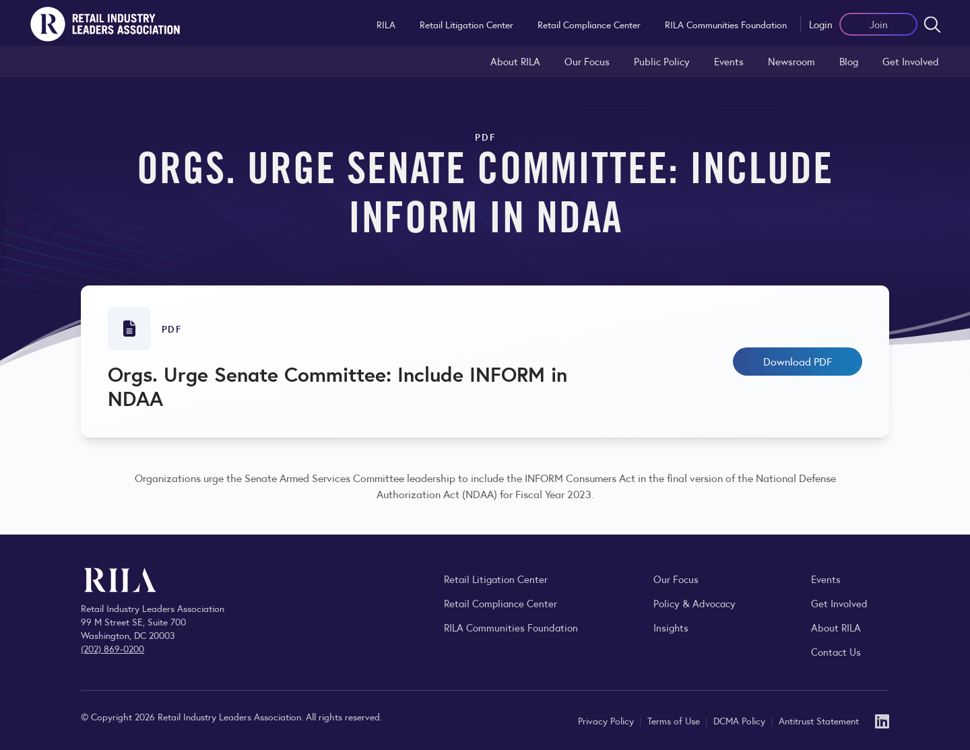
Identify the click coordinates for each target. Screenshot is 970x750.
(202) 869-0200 (112, 648)
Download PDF (797, 361)
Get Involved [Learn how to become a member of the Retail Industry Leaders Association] (910, 61)
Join (879, 24)
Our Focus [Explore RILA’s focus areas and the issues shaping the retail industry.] (587, 61)
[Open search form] (932, 24)
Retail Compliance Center (589, 24)
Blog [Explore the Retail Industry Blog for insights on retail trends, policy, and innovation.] (848, 61)
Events (729, 61)
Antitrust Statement (819, 720)
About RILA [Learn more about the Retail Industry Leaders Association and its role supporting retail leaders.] (515, 61)
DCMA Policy (740, 720)
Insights (670, 627)
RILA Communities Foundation (726, 24)
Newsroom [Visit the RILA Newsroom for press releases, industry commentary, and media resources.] (791, 61)
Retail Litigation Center (466, 24)
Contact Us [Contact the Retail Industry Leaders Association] (836, 651)
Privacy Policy (607, 720)
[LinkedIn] (882, 720)
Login (821, 24)
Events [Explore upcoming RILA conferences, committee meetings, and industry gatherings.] (826, 578)
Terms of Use (675, 720)
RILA (386, 24)
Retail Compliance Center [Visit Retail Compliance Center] (500, 603)
